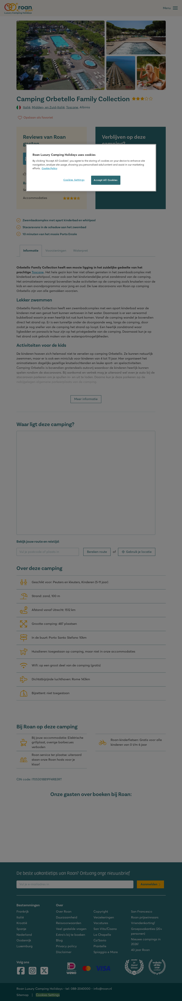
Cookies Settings (73, 179)
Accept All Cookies (105, 179)
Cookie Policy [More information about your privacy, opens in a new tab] (49, 168)
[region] (91, 167)
